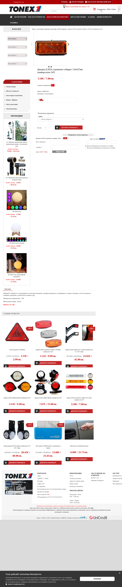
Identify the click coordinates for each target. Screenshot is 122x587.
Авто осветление (78, 17)
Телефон (39, 147)
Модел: (11, 44)
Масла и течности (11, 91)
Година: (11, 61)
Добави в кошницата (48, 363)
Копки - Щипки (10, 100)
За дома (91, 17)
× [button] (119, 573)
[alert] (61, 579)
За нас (71, 476)
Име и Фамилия (41, 142)
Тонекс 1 (34, 29)
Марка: (11, 36)
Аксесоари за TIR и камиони (58, 29)
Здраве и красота (104, 17)
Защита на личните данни (77, 481)
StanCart (64, 518)
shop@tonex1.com (18, 2)
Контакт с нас (95, 478)
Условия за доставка (75, 478)
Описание (7, 289)
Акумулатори (20, 17)
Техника (14, 23)
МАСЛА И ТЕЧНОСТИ (36, 17)
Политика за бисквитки (76, 486)
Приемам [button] (97, 579)
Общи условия (74, 484)
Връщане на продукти (97, 480)
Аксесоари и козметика (58, 17)
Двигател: (12, 52)
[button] (41, 584)
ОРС (92, 508)
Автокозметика (10, 109)
